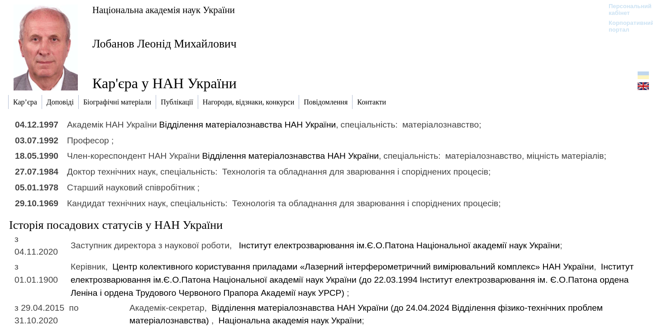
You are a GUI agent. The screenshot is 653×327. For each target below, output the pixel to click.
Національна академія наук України (163, 10)
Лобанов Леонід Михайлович (164, 43)
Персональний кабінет (626, 9)
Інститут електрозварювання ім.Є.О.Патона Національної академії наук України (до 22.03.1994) (352, 280)
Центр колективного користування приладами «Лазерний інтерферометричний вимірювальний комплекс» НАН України (353, 266)
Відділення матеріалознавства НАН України (247, 124)
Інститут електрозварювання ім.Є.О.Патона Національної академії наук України (399, 245)
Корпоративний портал (626, 26)
